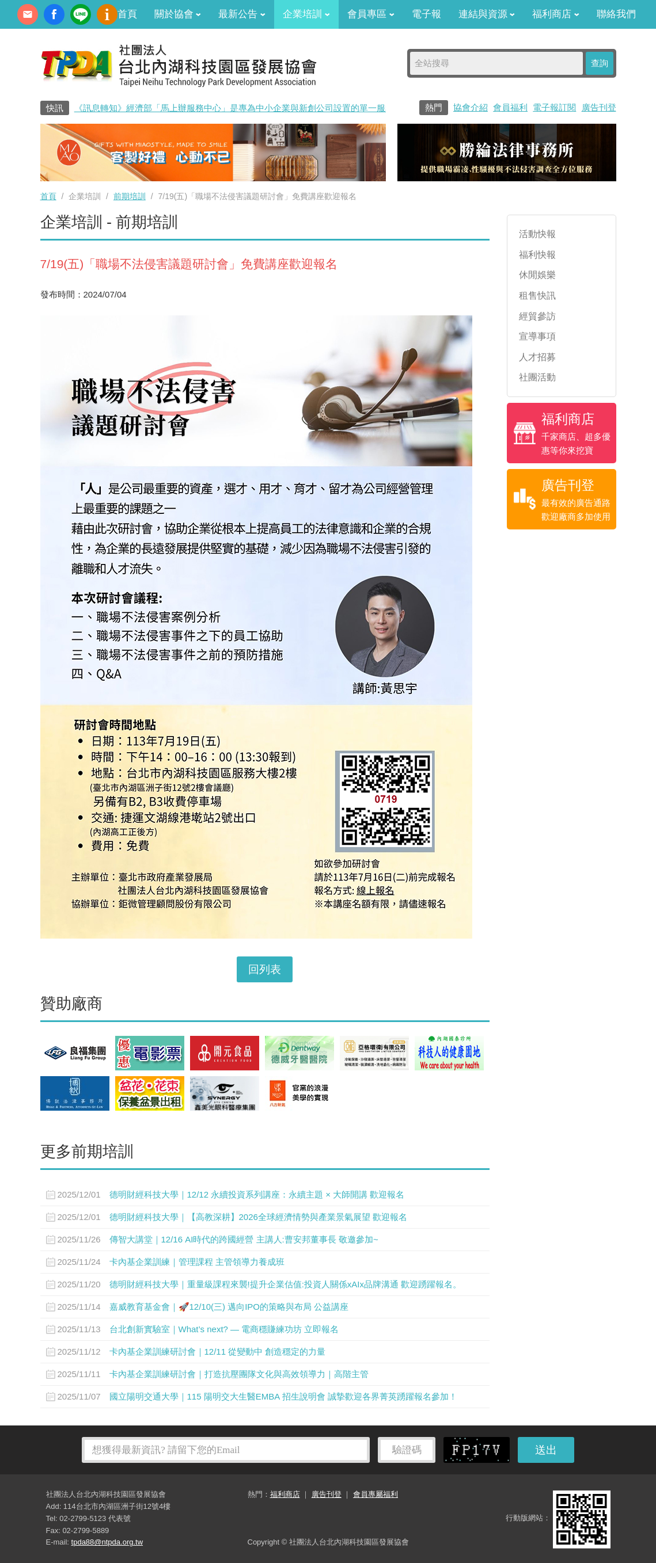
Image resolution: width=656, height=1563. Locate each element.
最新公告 (242, 14)
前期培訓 (129, 196)
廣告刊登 (599, 107)
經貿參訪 (537, 316)
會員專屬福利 (375, 1494)
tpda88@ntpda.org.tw (107, 1542)
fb (54, 14)
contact (27, 14)
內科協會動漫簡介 (107, 14)
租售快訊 (537, 295)
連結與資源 (486, 14)
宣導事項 (537, 336)
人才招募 (537, 357)
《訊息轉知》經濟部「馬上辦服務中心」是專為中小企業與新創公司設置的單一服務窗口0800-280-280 (269, 108)
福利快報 (537, 255)
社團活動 (537, 377)
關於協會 (178, 14)
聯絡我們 (616, 14)
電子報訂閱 (554, 107)
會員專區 (371, 14)
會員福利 (510, 107)
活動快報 (537, 234)
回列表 (264, 969)
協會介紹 (470, 107)
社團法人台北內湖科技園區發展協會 (178, 65)
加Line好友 (80, 14)
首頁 (127, 14)
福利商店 (555, 14)
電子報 (426, 14)
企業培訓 (306, 14)
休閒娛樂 (537, 275)
